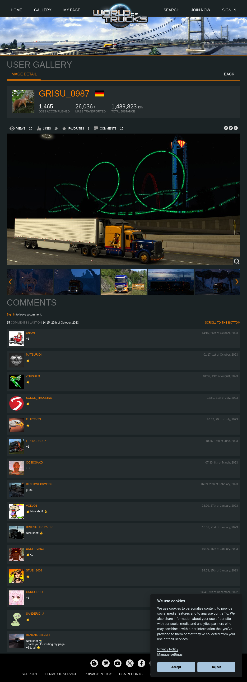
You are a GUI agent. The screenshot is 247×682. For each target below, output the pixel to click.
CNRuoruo (34, 592)
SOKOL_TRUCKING (39, 397)
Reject (216, 667)
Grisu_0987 (64, 93)
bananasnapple (38, 635)
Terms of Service (61, 674)
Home (16, 10)
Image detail (24, 74)
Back (229, 74)
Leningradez (36, 441)
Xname (31, 333)
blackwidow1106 (39, 484)
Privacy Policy (98, 674)
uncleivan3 (35, 549)
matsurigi (34, 354)
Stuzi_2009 (34, 570)
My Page (71, 10)
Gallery (43, 10)
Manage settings (170, 655)
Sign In (229, 10)
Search (171, 10)
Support (29, 674)
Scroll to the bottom (222, 322)
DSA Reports (130, 674)
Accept (176, 667)
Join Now (200, 10)
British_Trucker (39, 527)
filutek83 (33, 419)
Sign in (11, 314)
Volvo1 (31, 505)
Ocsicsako (34, 462)
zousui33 (33, 376)
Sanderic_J (35, 613)
